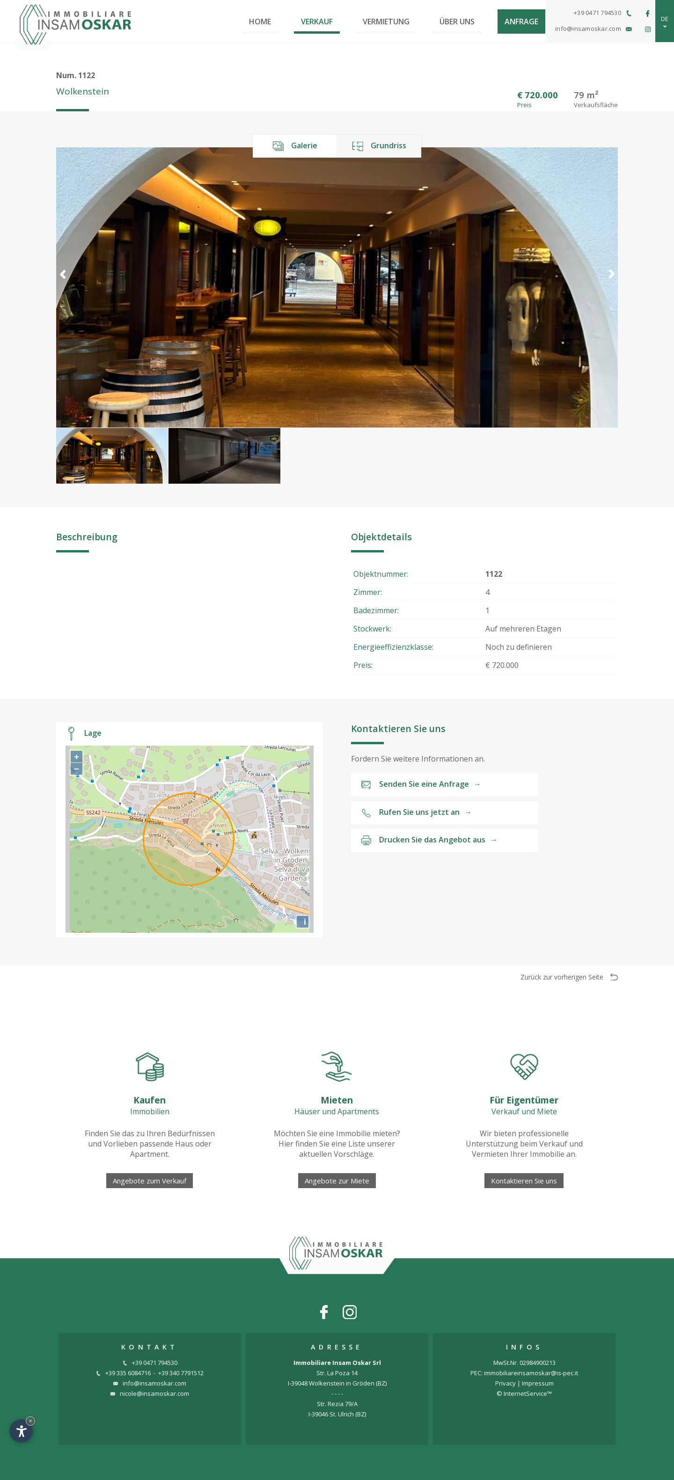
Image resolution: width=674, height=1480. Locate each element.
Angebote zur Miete (337, 1180)
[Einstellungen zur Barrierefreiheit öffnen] (21, 1431)
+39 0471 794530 (150, 1362)
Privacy (505, 1383)
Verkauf (317, 21)
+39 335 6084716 (123, 1373)
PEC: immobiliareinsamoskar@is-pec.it (524, 1373)
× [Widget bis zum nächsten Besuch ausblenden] (30, 1420)
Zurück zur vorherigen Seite (569, 976)
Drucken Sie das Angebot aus (429, 840)
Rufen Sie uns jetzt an (416, 813)
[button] (611, 287)
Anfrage (521, 21)
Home (260, 21)
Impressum (538, 1383)
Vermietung (386, 21)
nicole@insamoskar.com (149, 1393)
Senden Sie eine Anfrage (420, 784)
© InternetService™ (524, 1393)
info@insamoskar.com (149, 1383)
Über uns (457, 21)
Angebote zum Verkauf (149, 1180)
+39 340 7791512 (181, 1373)
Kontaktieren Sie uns (524, 1180)
